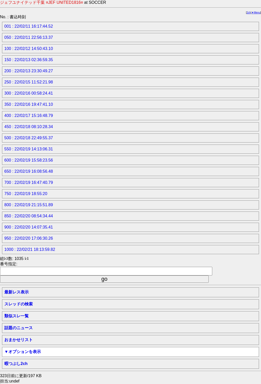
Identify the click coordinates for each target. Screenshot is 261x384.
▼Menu (255, 12)
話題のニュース (18, 328)
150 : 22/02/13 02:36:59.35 (28, 60)
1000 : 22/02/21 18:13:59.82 (29, 249)
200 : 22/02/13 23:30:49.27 (28, 71)
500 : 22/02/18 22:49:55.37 (28, 138)
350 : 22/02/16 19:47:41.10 (28, 104)
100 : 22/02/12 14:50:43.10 (28, 48)
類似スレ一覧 (16, 316)
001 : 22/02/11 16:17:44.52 (28, 26)
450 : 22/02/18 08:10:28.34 (28, 127)
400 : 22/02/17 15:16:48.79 (28, 115)
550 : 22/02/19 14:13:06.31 (28, 149)
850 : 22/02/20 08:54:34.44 (28, 216)
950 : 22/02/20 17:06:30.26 (28, 238)
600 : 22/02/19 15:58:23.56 (28, 160)
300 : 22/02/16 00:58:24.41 (28, 93)
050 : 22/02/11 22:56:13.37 (28, 37)
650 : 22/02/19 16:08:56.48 (28, 171)
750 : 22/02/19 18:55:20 (25, 193)
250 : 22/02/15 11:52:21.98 (28, 82)
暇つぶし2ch (16, 363)
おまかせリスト (18, 340)
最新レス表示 (16, 292)
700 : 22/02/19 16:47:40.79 (28, 182)
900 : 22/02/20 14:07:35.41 (28, 227)
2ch (249, 12)
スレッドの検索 (18, 304)
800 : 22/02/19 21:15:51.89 (28, 205)
